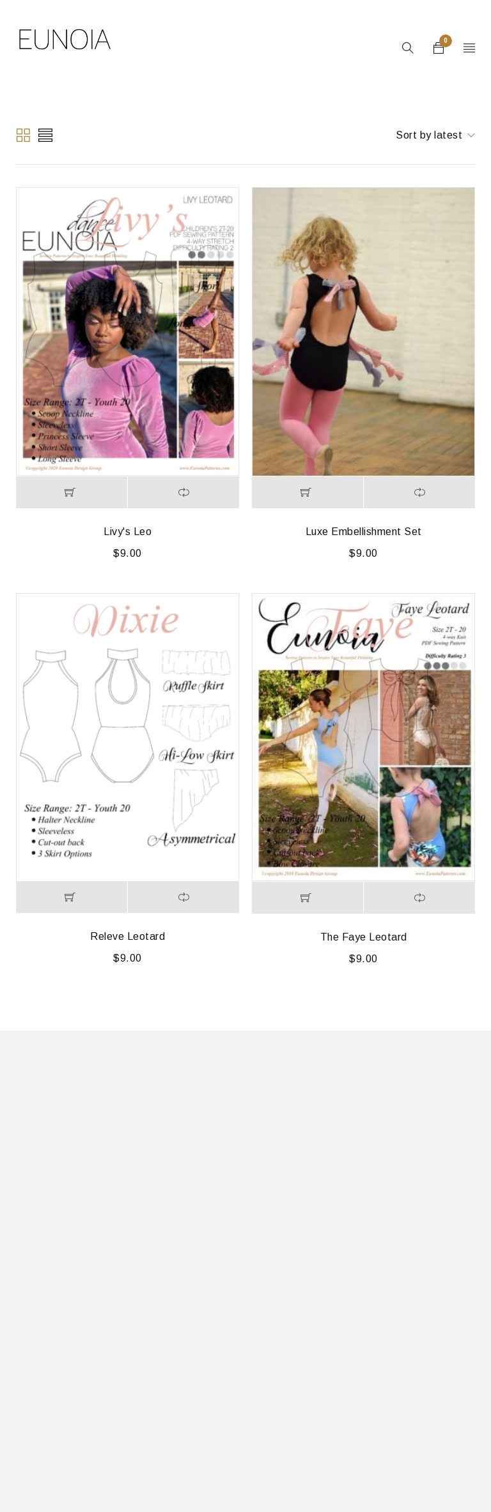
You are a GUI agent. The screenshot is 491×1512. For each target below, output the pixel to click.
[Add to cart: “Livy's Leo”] (71, 492)
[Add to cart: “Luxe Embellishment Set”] (307, 492)
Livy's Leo (128, 531)
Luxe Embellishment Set (364, 531)
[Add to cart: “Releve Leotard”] (71, 897)
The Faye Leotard (363, 937)
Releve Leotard (127, 936)
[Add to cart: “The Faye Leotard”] (307, 898)
